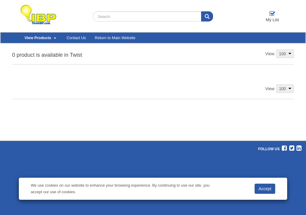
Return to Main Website (115, 38)
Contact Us (76, 38)
